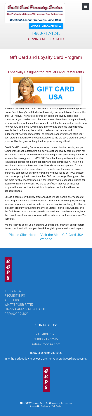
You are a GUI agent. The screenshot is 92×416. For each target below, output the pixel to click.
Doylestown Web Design (51, 406)
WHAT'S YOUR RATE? (19, 304)
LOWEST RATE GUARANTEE (46, 25)
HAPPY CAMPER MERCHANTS (25, 309)
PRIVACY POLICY (16, 314)
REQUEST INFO (15, 295)
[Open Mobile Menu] (85, 6)
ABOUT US (12, 300)
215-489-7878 (46, 334)
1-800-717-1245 (46, 33)
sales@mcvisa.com (46, 344)
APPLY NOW (13, 291)
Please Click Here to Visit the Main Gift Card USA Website (46, 237)
